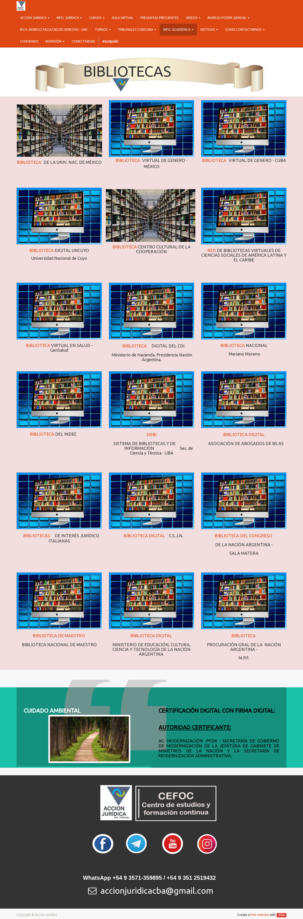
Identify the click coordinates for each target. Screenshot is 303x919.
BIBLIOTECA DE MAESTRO (59, 635)
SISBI (151, 434)
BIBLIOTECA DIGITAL (244, 434)
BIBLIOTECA (41, 250)
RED (212, 250)
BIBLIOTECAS (37, 535)
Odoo (281, 915)
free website (259, 915)
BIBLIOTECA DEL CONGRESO (243, 535)
